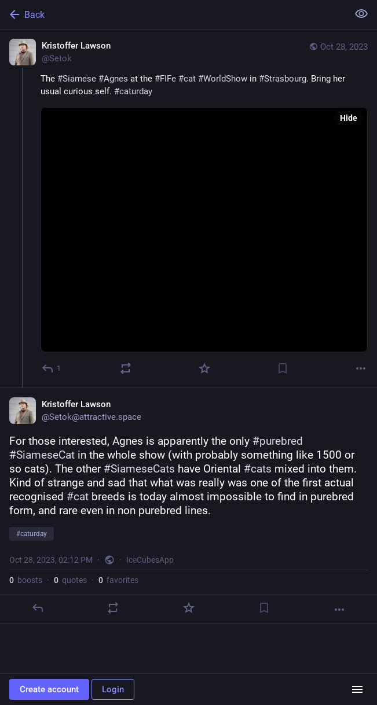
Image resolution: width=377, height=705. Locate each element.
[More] (361, 368)
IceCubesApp (150, 559)
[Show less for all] (361, 14)
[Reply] (52, 368)
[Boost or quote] (126, 368)
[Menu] (357, 689)
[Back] (173, 14)
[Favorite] (204, 368)
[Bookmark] (283, 368)
